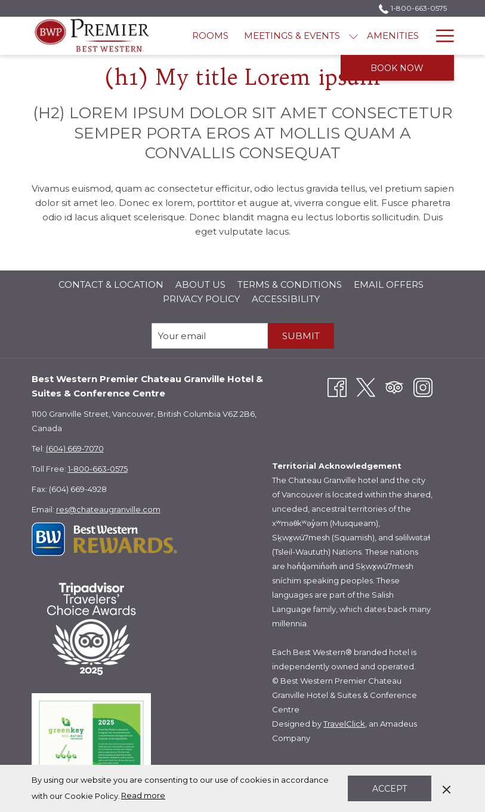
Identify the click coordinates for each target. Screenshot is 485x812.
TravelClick (344, 723)
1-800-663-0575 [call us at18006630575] (412, 8)
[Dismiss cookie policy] (446, 788)
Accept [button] (389, 788)
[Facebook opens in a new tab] (337, 386)
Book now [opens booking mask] (397, 68)
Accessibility (286, 298)
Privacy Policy (201, 298)
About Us (200, 284)
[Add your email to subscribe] (210, 336)
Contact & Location (110, 284)
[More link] (440, 36)
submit (301, 336)
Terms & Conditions (289, 284)
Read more (143, 795)
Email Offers (389, 284)
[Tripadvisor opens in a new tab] (394, 386)
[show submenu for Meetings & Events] (353, 36)
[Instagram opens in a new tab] (423, 386)
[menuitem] (210, 36)
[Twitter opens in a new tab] (365, 386)
